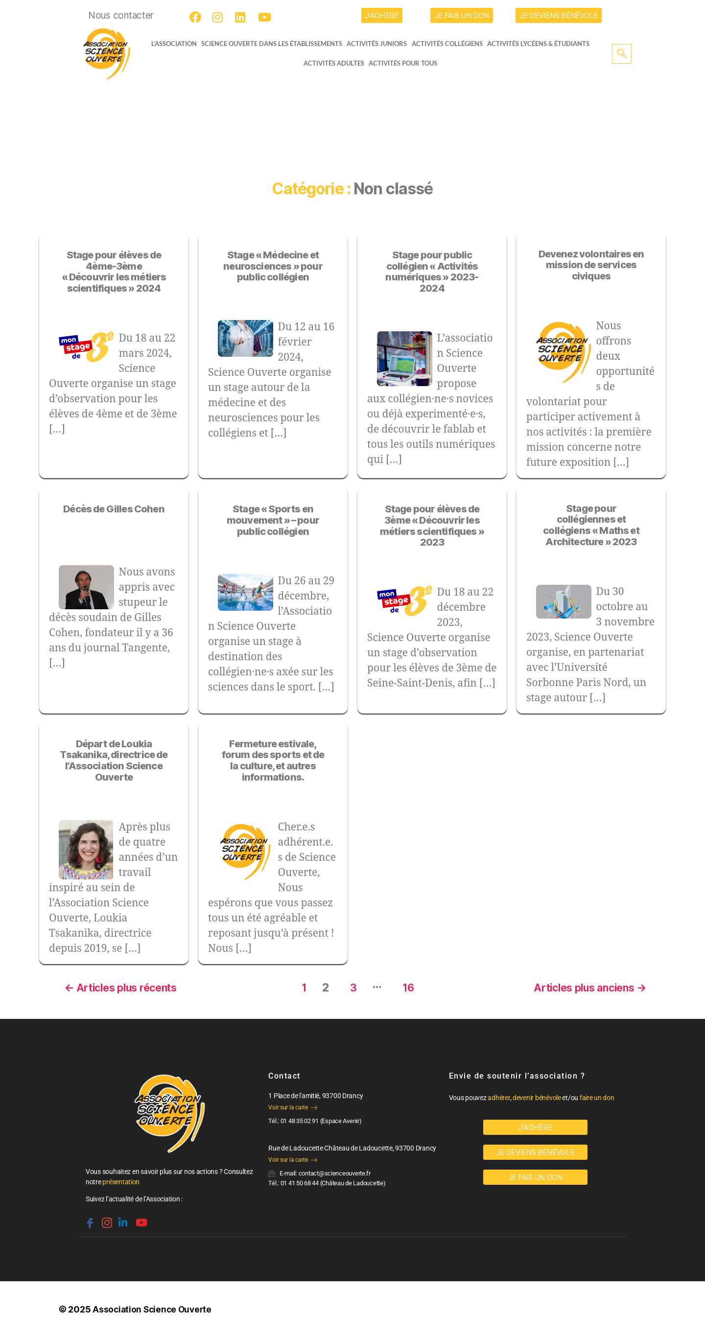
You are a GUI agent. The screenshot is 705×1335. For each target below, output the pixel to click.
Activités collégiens (450, 43)
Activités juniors (380, 43)
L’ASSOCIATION (170, 43)
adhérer (499, 1096)
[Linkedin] (122, 1216)
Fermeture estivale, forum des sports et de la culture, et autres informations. (273, 760)
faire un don (597, 1096)
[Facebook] (196, 17)
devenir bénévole (537, 1096)
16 (406, 985)
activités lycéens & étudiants (542, 43)
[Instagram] (219, 17)
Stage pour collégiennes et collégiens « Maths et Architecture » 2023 (591, 525)
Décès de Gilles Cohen (113, 509)
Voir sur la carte (292, 1105)
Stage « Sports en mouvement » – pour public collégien (273, 520)
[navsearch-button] (622, 54)
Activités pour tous (403, 63)
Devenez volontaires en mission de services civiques (591, 265)
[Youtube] (265, 17)
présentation (121, 1180)
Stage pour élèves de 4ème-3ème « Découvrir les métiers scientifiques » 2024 (114, 271)
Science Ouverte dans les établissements (274, 43)
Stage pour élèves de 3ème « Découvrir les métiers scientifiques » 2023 (432, 525)
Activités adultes (333, 63)
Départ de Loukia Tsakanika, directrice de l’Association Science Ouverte (113, 760)
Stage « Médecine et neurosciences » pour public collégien (272, 266)
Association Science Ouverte (154, 1307)
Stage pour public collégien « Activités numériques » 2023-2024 (431, 271)
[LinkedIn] (242, 17)
